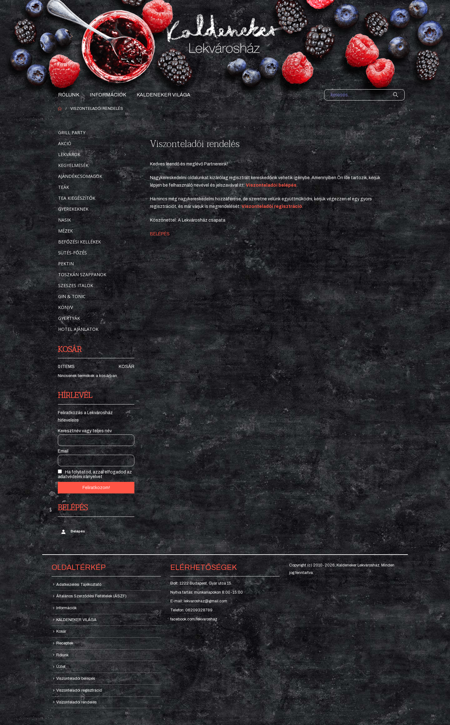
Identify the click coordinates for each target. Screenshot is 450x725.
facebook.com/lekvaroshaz (193, 619)
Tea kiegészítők (76, 198)
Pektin (66, 264)
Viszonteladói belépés (271, 185)
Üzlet (61, 666)
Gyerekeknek (73, 209)
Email (63, 451)
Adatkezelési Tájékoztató (78, 584)
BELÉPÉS (160, 234)
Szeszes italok (75, 285)
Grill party (71, 132)
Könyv (65, 307)
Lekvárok (69, 154)
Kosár (126, 366)
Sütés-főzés (72, 253)
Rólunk (68, 94)
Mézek (65, 231)
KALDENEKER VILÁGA (163, 94)
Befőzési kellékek (79, 242)
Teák (63, 187)
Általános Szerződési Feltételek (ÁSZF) (91, 596)
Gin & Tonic (72, 296)
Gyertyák (69, 318)
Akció (64, 143)
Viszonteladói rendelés (76, 702)
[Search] (395, 95)
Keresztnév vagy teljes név (85, 431)
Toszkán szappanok (82, 274)
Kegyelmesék (73, 165)
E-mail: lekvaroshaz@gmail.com (198, 601)
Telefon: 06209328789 (191, 610)
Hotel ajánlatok (78, 329)
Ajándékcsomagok (80, 176)
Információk (108, 94)
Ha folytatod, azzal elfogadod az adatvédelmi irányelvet (95, 474)
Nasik (64, 220)
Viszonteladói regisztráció (79, 690)
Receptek (64, 643)
